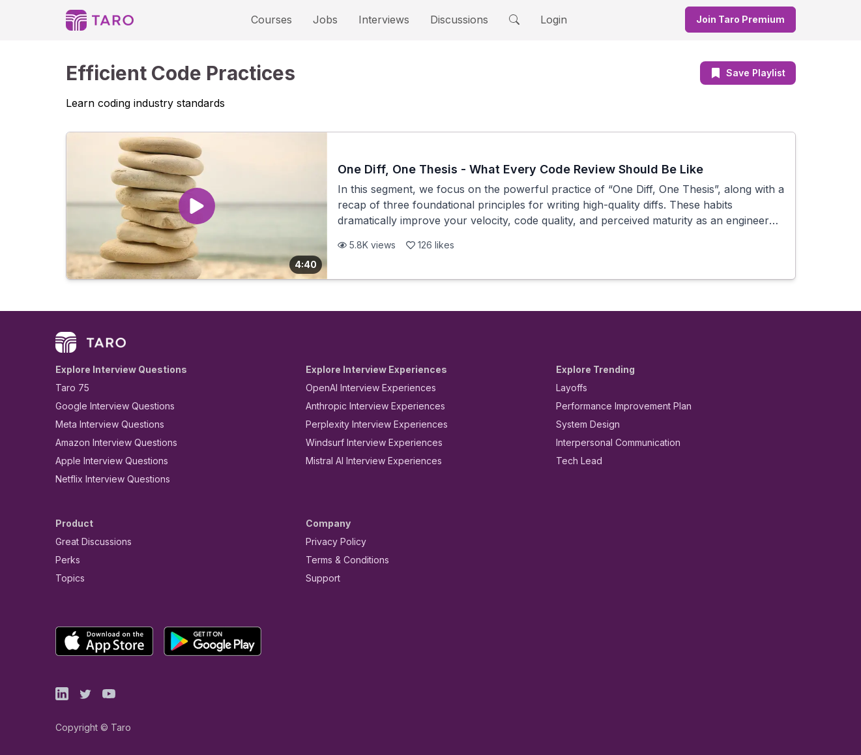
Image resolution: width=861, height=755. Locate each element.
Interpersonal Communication (610, 442)
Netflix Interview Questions (106, 479)
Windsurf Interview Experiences (365, 442)
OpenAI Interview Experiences (362, 387)
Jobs (330, 19)
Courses (283, 19)
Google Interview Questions (106, 406)
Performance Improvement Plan (614, 406)
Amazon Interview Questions (108, 442)
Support (320, 578)
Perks (65, 560)
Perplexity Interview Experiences (367, 424)
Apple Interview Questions (104, 461)
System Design (583, 424)
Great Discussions (88, 541)
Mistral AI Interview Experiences (367, 461)
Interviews (382, 19)
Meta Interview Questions (102, 424)
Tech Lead (575, 461)
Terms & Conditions (343, 560)
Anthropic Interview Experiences (366, 406)
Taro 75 (69, 387)
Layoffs (570, 387)
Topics (67, 578)
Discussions (449, 19)
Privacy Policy (332, 541)
